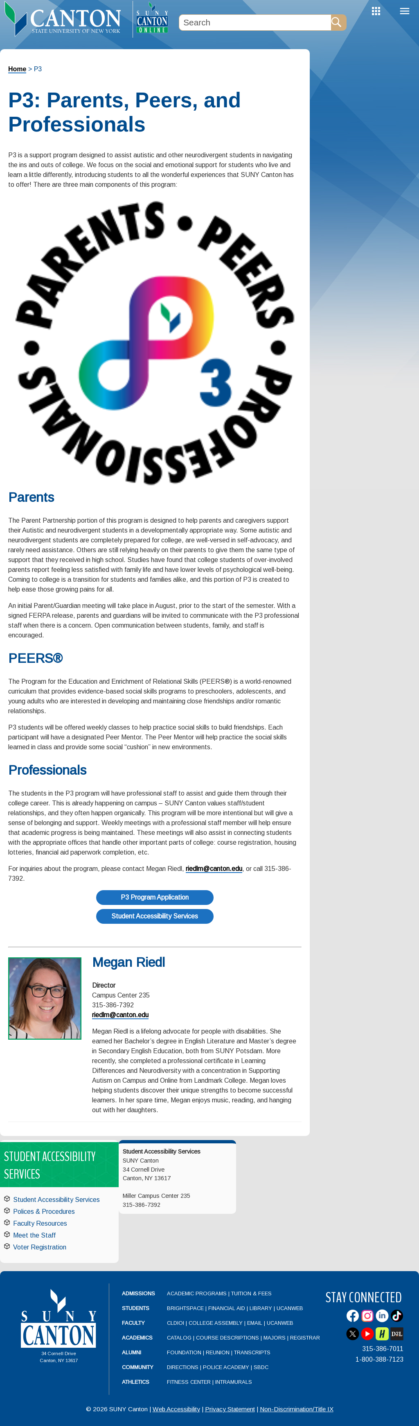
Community (137, 1367)
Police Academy (226, 1367)
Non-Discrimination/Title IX (296, 1409)
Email (254, 1323)
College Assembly (216, 1323)
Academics (137, 1338)
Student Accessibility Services (154, 916)
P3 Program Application (155, 897)
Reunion (218, 1352)
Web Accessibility (176, 1409)
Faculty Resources (40, 1223)
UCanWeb (290, 1308)
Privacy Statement (230, 1409)
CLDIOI (175, 1323)
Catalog (179, 1338)
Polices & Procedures (44, 1211)
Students (135, 1308)
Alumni (131, 1352)
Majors (275, 1338)
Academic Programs (197, 1293)
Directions (182, 1367)
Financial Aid (226, 1308)
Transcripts (252, 1352)
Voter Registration (39, 1247)
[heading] (66, 19)
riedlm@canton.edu (214, 868)
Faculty (133, 1323)
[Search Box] (255, 22)
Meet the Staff (34, 1235)
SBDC (261, 1367)
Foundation (184, 1352)
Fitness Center (189, 1382)
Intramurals (233, 1382)
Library (261, 1308)
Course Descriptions (227, 1338)
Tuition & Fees (251, 1293)
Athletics (135, 1382)
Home (17, 69)
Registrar (305, 1338)
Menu (404, 11)
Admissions (138, 1293)
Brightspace (185, 1308)
